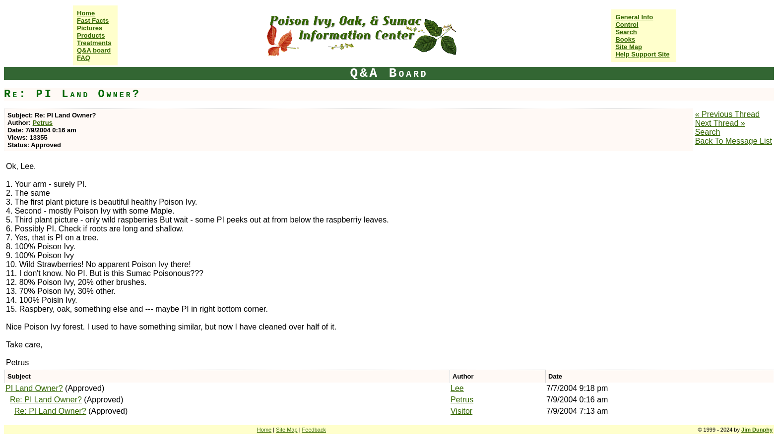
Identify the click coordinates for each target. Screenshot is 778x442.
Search (626, 32)
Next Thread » (720, 123)
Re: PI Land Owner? (46, 399)
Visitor (461, 411)
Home (86, 13)
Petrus (43, 122)
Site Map (628, 47)
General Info (634, 17)
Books (625, 39)
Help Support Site (642, 54)
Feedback (314, 430)
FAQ (83, 57)
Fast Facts (93, 20)
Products (91, 35)
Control (626, 24)
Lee (457, 388)
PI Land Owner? (34, 388)
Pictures (89, 28)
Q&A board (94, 50)
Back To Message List (733, 141)
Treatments (94, 43)
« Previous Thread (727, 114)
